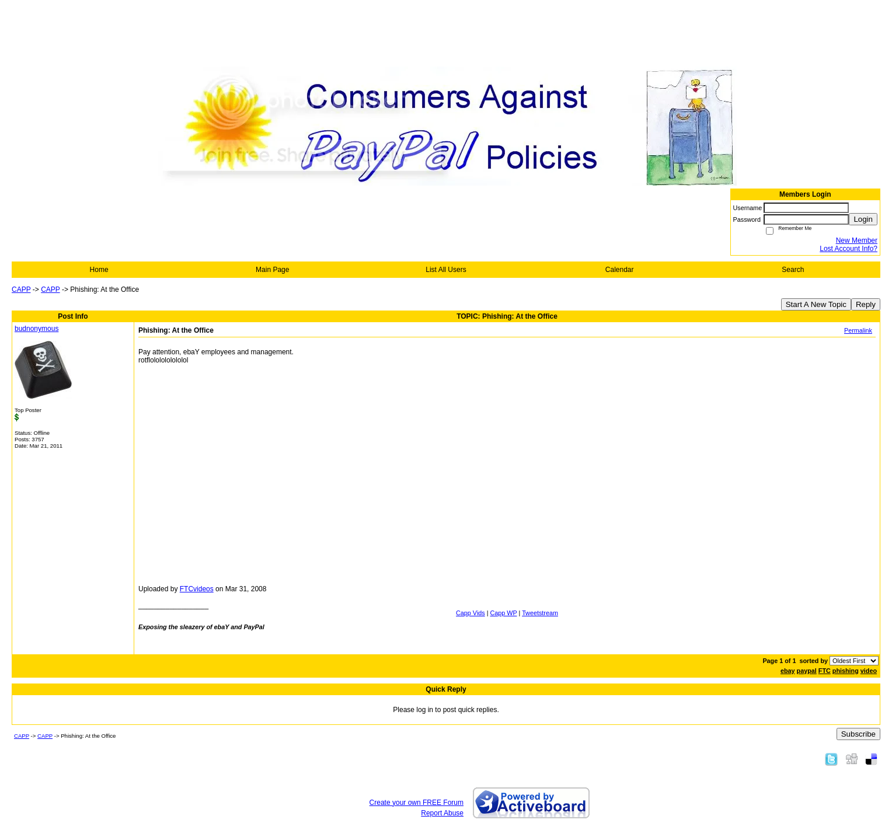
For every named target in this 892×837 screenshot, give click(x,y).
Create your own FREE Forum (417, 802)
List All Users (446, 270)
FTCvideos (197, 589)
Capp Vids (470, 612)
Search (793, 270)
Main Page (272, 270)
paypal (807, 670)
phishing (845, 670)
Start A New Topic (816, 304)
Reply (866, 304)
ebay (787, 670)
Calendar (619, 270)
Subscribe (858, 734)
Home (99, 270)
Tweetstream (540, 612)
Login (863, 219)
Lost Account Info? (848, 249)
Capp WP (503, 612)
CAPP (21, 289)
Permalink (858, 330)
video (868, 670)
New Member (856, 240)
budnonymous (36, 329)
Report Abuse (442, 813)
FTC (824, 670)
